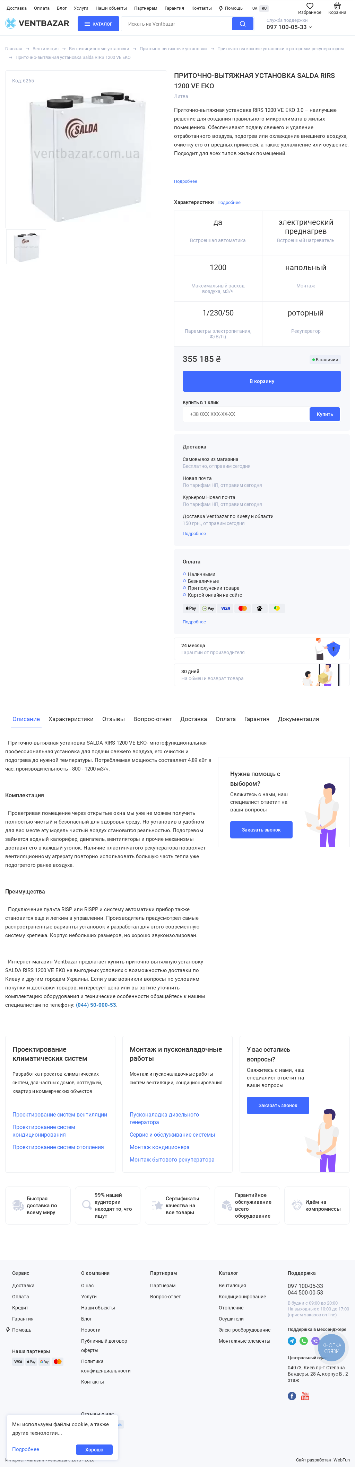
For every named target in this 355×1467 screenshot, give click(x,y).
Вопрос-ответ (165, 1296)
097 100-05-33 (287, 27)
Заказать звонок (261, 830)
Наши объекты (111, 8)
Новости (91, 1330)
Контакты (201, 8)
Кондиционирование (242, 1296)
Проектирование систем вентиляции (59, 1114)
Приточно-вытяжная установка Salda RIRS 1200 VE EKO (73, 57)
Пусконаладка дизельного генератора (164, 1118)
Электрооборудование (244, 1330)
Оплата (42, 8)
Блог (62, 8)
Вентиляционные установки (99, 48)
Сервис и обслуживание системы (172, 1134)
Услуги (81, 8)
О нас (87, 1285)
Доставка (17, 8)
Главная (13, 48)
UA (254, 8)
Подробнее (194, 533)
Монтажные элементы (244, 1341)
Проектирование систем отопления (58, 1147)
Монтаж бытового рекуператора (172, 1159)
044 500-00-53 (305, 1292)
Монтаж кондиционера (160, 1147)
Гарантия (174, 8)
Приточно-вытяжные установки (173, 48)
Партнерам (145, 8)
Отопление (231, 1307)
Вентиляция (46, 48)
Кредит (20, 1307)
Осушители (231, 1319)
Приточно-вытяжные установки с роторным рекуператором (280, 48)
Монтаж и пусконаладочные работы (176, 1054)
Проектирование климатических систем (49, 1054)
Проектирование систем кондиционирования (43, 1131)
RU (264, 8)
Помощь (231, 8)
